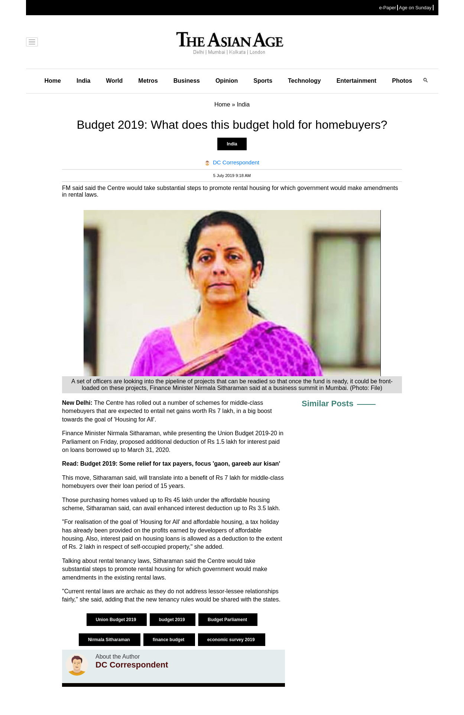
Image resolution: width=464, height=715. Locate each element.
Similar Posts (327, 403)
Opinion (226, 81)
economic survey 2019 (231, 639)
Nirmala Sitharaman (109, 639)
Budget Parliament (228, 619)
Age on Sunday (415, 7)
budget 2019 (172, 619)
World (114, 81)
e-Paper (387, 7)
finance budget (169, 639)
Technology (304, 81)
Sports (262, 81)
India (83, 81)
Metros (148, 81)
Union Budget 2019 (116, 619)
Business (186, 81)
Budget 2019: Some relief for (121, 463)
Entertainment (357, 81)
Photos (402, 81)
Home (53, 81)
